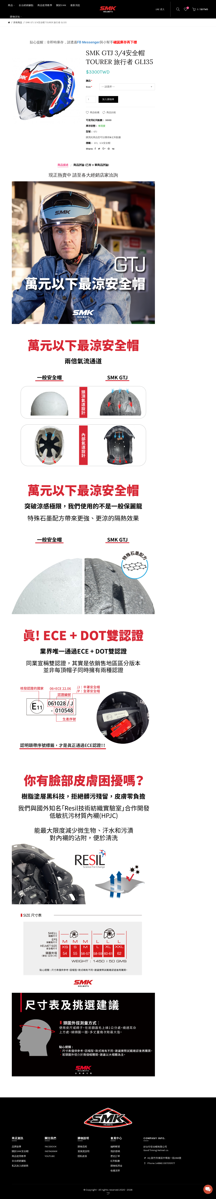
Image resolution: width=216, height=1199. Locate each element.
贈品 (88, 80)
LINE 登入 (160, 9)
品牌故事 (16, 1146)
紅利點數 (115, 1160)
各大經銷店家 (95, 175)
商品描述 (63, 165)
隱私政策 (82, 1156)
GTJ (96, 143)
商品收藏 (94, 112)
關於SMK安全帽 (20, 1151)
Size (88, 86)
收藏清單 (115, 1170)
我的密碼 (115, 1151)
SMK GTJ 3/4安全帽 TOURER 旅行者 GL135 (46, 22)
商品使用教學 (19, 1156)
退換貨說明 (83, 1151)
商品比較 (111, 112)
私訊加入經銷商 (20, 1165)
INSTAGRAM (51, 1151)
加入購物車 (108, 99)
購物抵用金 (116, 1165)
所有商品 (17, 22)
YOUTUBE (50, 1156)
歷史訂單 (115, 1156)
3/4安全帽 (104, 143)
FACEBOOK (51, 1146)
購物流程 (82, 1146)
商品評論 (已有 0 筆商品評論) (91, 165)
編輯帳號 (115, 1146)
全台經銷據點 (19, 1160)
